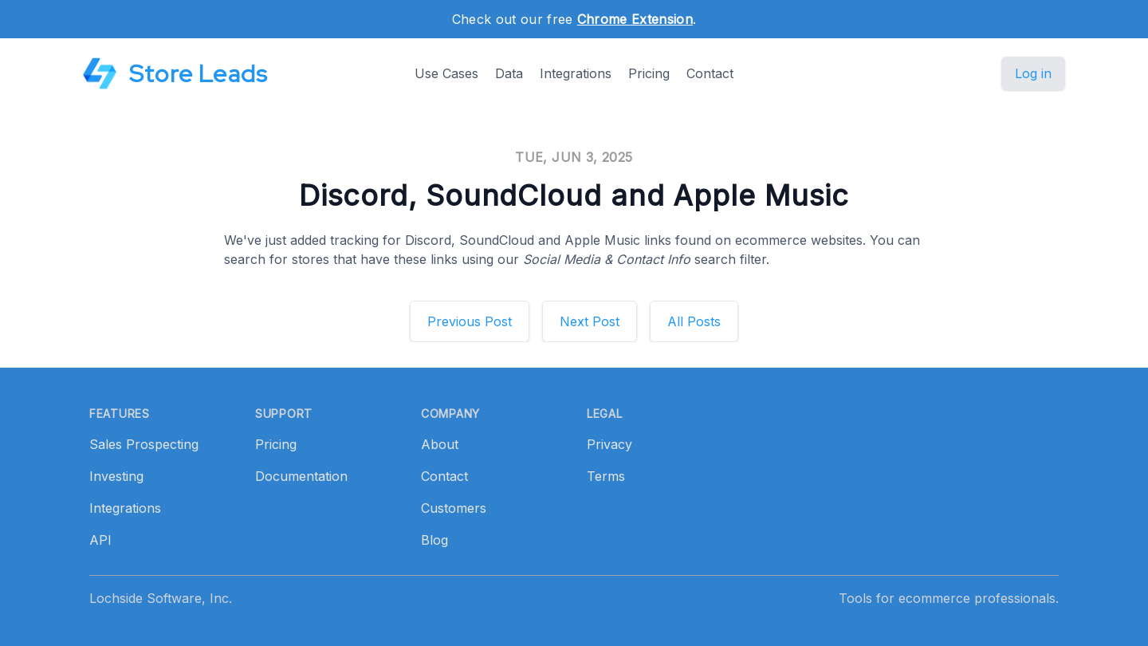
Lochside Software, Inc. (160, 598)
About (439, 444)
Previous (469, 321)
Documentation (301, 476)
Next (589, 321)
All (694, 321)
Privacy (609, 444)
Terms (606, 476)
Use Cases (446, 73)
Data (509, 73)
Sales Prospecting (144, 444)
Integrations (575, 73)
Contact (709, 73)
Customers (453, 508)
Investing (116, 476)
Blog (434, 540)
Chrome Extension (635, 19)
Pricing (649, 73)
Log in (1033, 73)
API (100, 540)
